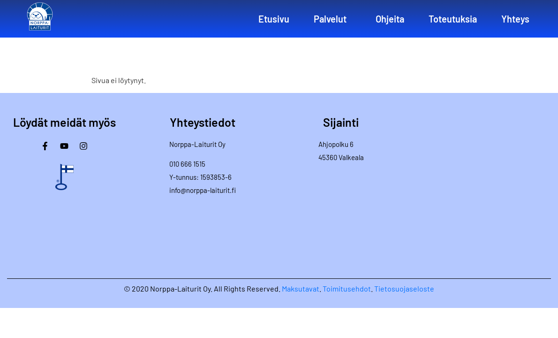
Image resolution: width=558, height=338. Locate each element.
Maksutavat (300, 288)
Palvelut (330, 18)
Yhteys (515, 18)
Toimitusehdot (347, 288)
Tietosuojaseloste (404, 288)
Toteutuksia (453, 18)
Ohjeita (390, 18)
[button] (332, 19)
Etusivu (273, 18)
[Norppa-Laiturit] (486, 186)
